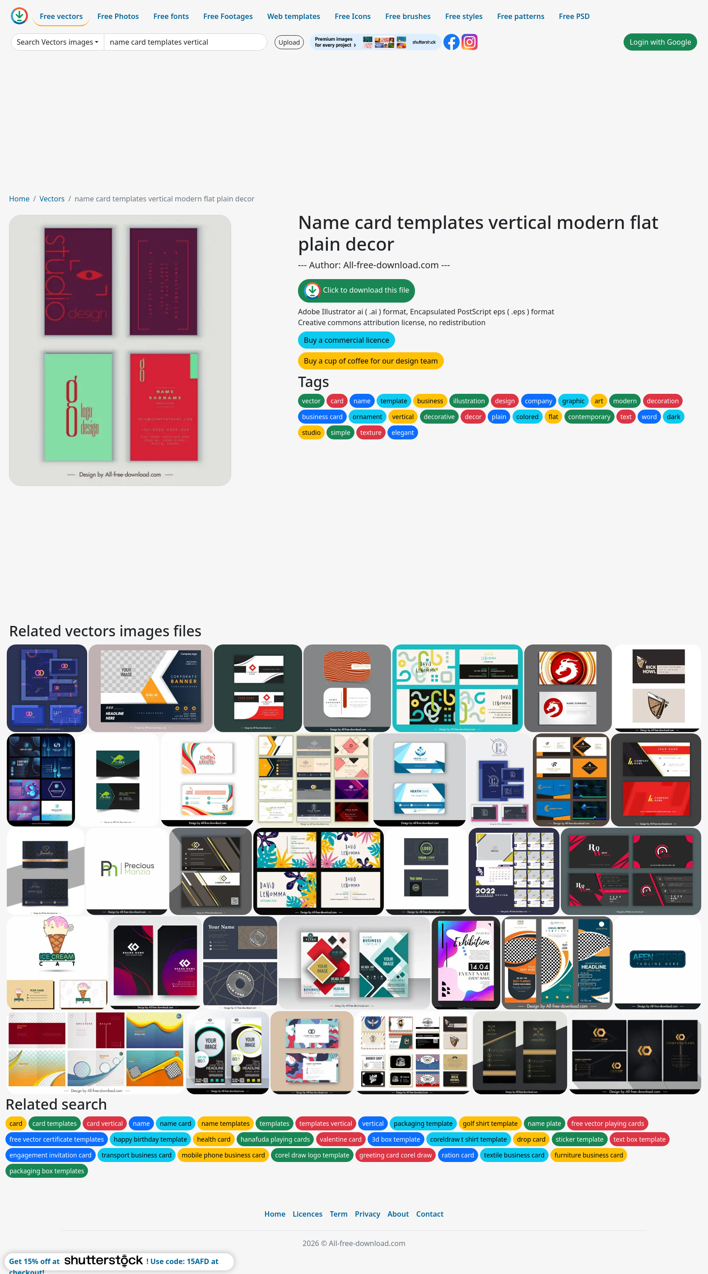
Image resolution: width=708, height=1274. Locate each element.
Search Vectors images (55, 42)
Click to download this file (356, 290)
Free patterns (521, 16)
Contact (430, 1214)
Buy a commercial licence (346, 340)
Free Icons (353, 16)
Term (339, 1214)
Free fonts (171, 16)
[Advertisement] (354, 125)
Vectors (52, 199)
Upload (289, 42)
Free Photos (118, 16)
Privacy (367, 1214)
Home (19, 199)
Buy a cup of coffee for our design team (371, 361)
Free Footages (228, 16)
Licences (307, 1214)
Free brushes (408, 16)
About (398, 1214)
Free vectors (61, 16)
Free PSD (574, 16)
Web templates (293, 16)
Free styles (464, 16)
